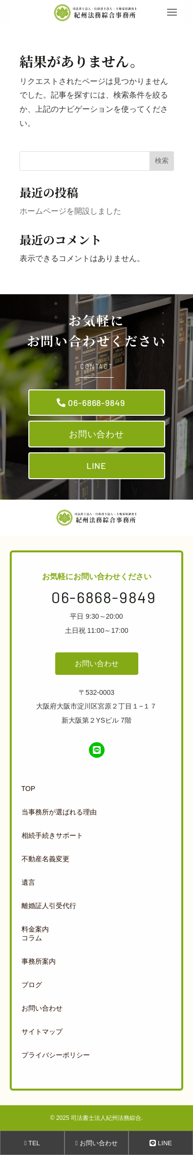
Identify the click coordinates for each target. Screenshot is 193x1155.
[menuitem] (94, 788)
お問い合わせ (96, 433)
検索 (162, 160)
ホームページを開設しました (70, 211)
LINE (96, 465)
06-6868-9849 (96, 402)
